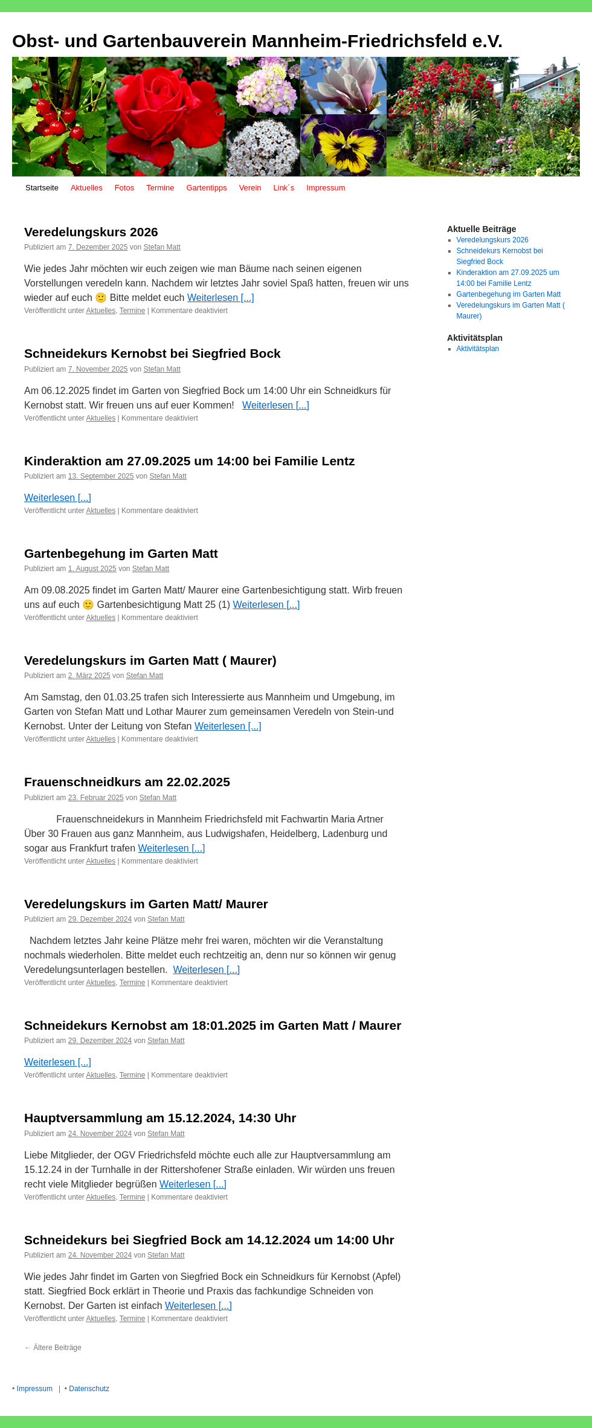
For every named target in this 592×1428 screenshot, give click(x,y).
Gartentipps (206, 187)
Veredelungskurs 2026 (91, 232)
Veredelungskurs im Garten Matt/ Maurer (146, 904)
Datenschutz (89, 1388)
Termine (160, 187)
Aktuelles (87, 187)
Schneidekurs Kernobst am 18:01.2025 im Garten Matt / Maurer (212, 1025)
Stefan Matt (161, 247)
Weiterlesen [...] (220, 297)
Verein (250, 187)
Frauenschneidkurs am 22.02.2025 (127, 782)
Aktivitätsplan (478, 348)
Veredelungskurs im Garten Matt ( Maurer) (150, 660)
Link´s (284, 187)
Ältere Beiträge (53, 1347)
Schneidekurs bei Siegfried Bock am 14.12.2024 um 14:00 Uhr (209, 1240)
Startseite (42, 187)
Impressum (325, 187)
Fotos (125, 187)
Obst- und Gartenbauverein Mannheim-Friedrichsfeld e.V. (257, 41)
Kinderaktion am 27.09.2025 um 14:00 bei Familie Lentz (189, 461)
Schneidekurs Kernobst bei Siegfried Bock (152, 353)
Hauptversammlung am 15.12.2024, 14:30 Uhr (160, 1118)
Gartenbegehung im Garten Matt (121, 553)
